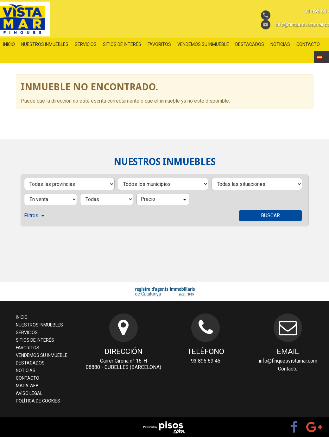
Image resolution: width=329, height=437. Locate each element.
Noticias (280, 44)
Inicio (9, 44)
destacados (249, 44)
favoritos (159, 44)
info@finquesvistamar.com (288, 361)
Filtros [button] (34, 215)
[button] (321, 57)
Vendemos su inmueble (203, 44)
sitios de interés (122, 44)
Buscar (270, 215)
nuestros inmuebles (44, 44)
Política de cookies (38, 400)
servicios (86, 44)
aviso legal (29, 393)
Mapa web (27, 385)
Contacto (308, 44)
